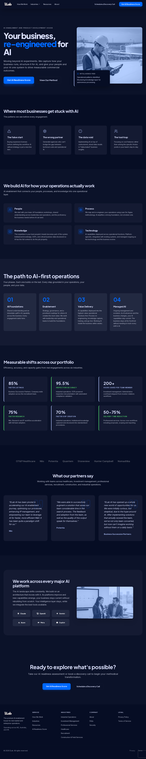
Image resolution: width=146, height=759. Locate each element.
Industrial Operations (68, 717)
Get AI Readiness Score (130, 4)
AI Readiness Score (39, 729)
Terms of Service (124, 721)
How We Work (22, 4)
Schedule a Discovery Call (105, 4)
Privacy (132, 751)
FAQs (91, 721)
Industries (35, 4)
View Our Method (48, 80)
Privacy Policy (123, 717)
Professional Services (69, 725)
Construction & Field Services (72, 737)
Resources (47, 4)
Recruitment (65, 733)
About (56, 4)
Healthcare (65, 729)
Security (93, 725)
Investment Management (70, 721)
